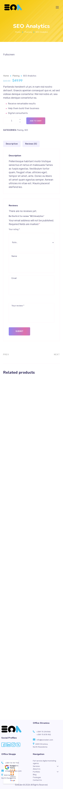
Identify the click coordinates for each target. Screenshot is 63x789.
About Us (36, 769)
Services (36, 766)
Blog (34, 774)
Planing (28, 32)
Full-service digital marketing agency (44, 762)
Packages (37, 777)
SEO (26, 130)
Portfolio (36, 772)
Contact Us (37, 780)
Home (18, 32)
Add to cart (36, 121)
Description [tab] (12, 144)
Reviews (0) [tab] (31, 144)
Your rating (14, 229)
